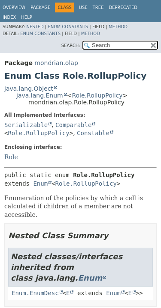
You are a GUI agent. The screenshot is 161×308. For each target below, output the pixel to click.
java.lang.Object (28, 88)
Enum (40, 183)
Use (83, 7)
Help (26, 17)
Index (9, 17)
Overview (14, 7)
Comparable (73, 124)
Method (118, 26)
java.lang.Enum (39, 95)
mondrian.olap (56, 62)
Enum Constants (68, 26)
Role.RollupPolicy (97, 95)
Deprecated (123, 7)
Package (40, 7)
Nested (34, 26)
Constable (93, 133)
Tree (98, 7)
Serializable (26, 124)
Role (11, 157)
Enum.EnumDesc (35, 293)
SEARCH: (70, 45)
